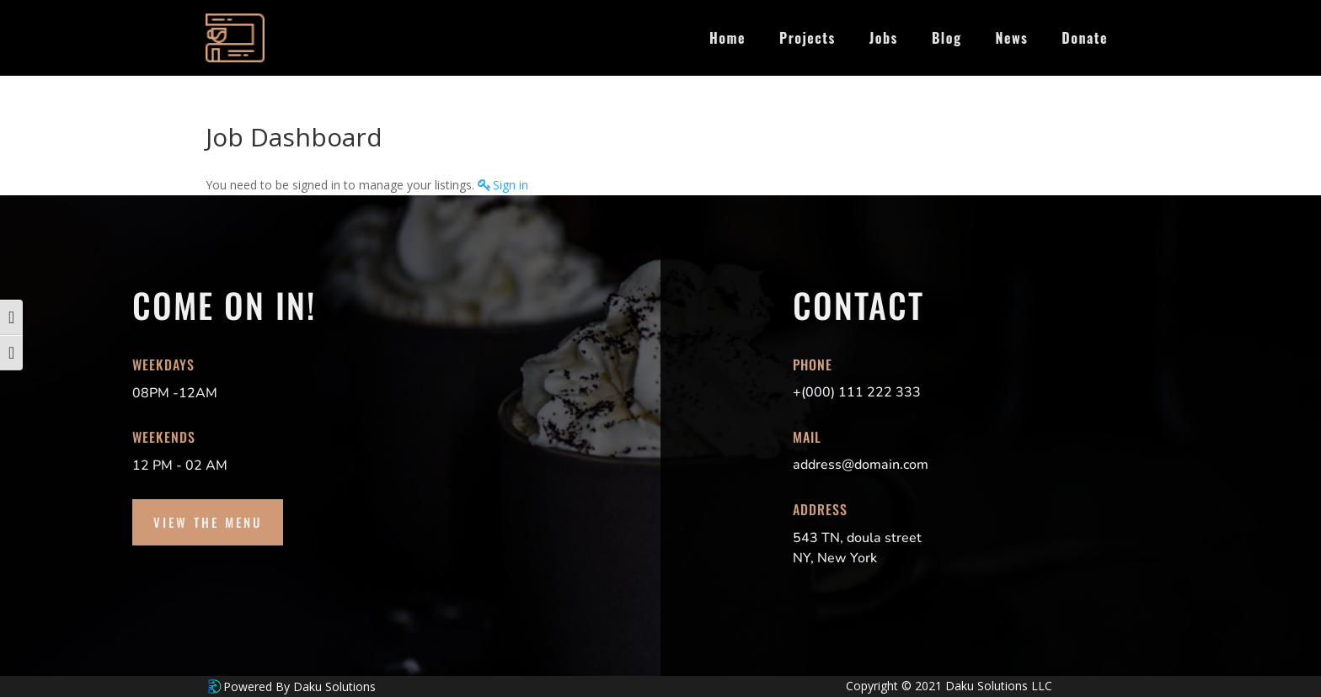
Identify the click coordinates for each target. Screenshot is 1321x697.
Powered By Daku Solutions (299, 686)
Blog (947, 38)
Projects (807, 38)
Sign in (510, 185)
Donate (1085, 38)
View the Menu (207, 522)
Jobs (883, 38)
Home (727, 38)
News (1011, 38)
